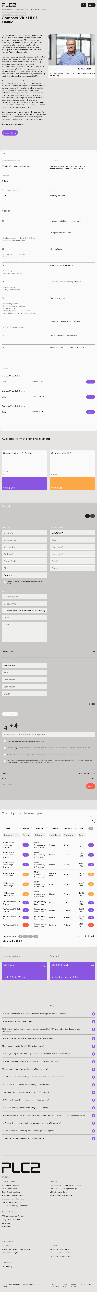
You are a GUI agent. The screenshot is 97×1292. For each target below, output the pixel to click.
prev (79, 936)
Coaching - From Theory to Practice (65, 1185)
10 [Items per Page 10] (20, 936)
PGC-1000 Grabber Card (60, 1256)
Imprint (83, 1284)
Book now (91, 382)
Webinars (6, 1226)
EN (93, 516)
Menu (91, 5)
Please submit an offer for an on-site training (26, 610)
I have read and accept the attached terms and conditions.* (26, 741)
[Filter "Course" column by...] (11, 835)
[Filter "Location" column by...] (55, 835)
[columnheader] (11, 828)
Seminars (6, 1222)
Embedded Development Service (16, 1249)
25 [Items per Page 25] (25, 936)
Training (9, 9)
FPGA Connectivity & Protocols (15, 1205)
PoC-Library (7, 1266)
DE (87, 516)
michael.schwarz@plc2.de (84, 73)
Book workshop (9, 133)
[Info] (91, 845)
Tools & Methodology (11, 1191)
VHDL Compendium (58, 1191)
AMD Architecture (9, 1188)
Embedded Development (12, 1198)
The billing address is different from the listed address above (24, 582)
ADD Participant (10, 714)
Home (4, 9)
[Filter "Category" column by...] (40, 835)
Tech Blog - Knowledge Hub (62, 1195)
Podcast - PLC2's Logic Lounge (63, 1188)
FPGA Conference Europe (13, 1215)
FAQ (90, 1284)
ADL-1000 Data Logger (60, 1249)
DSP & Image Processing (20, 9)
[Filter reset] (90, 828)
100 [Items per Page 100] (36, 936)
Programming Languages (13, 1195)
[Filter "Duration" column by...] (69, 835)
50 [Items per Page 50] (30, 936)
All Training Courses (10, 1185)
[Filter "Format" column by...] (27, 835)
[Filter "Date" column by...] (81, 835)
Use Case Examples (10, 1252)
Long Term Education (11, 1219)
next (92, 936)
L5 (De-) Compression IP (60, 1252)
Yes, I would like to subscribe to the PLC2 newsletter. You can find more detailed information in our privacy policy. (43, 754)
